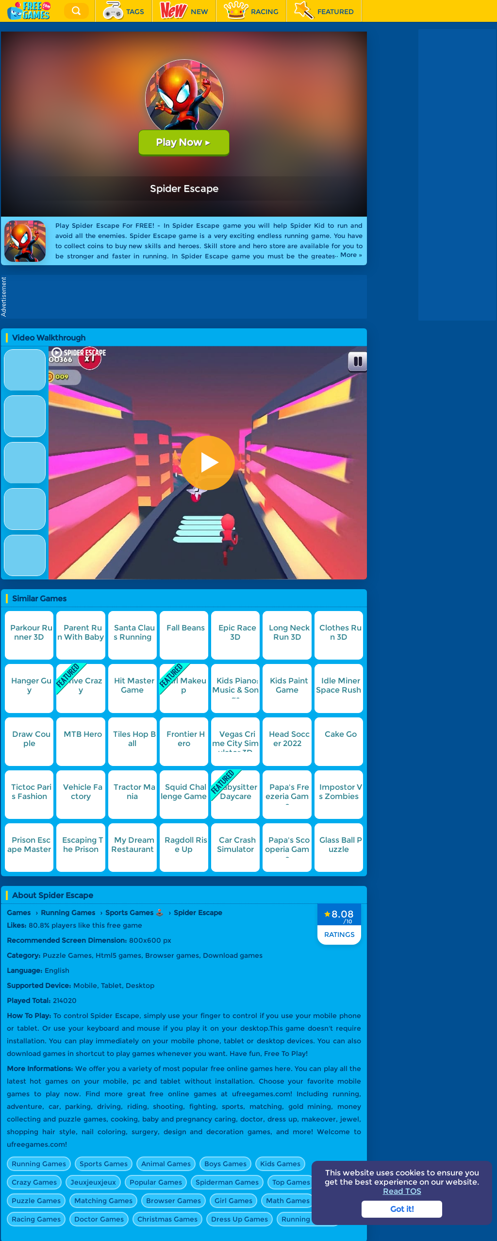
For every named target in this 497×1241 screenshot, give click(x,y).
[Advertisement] (186, 297)
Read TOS (402, 1191)
